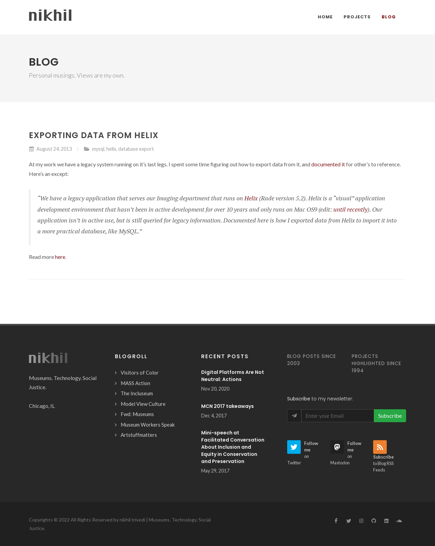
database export (136, 149)
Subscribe (390, 415)
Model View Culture (143, 404)
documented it (328, 164)
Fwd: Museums (137, 414)
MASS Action (135, 383)
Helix (251, 198)
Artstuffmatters (139, 435)
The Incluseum (137, 393)
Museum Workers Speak (148, 424)
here (60, 256)
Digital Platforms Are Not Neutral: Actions (232, 376)
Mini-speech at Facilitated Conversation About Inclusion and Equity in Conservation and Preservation (232, 447)
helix (111, 149)
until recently (350, 209)
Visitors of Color (140, 372)
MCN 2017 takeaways (227, 406)
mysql (98, 149)
